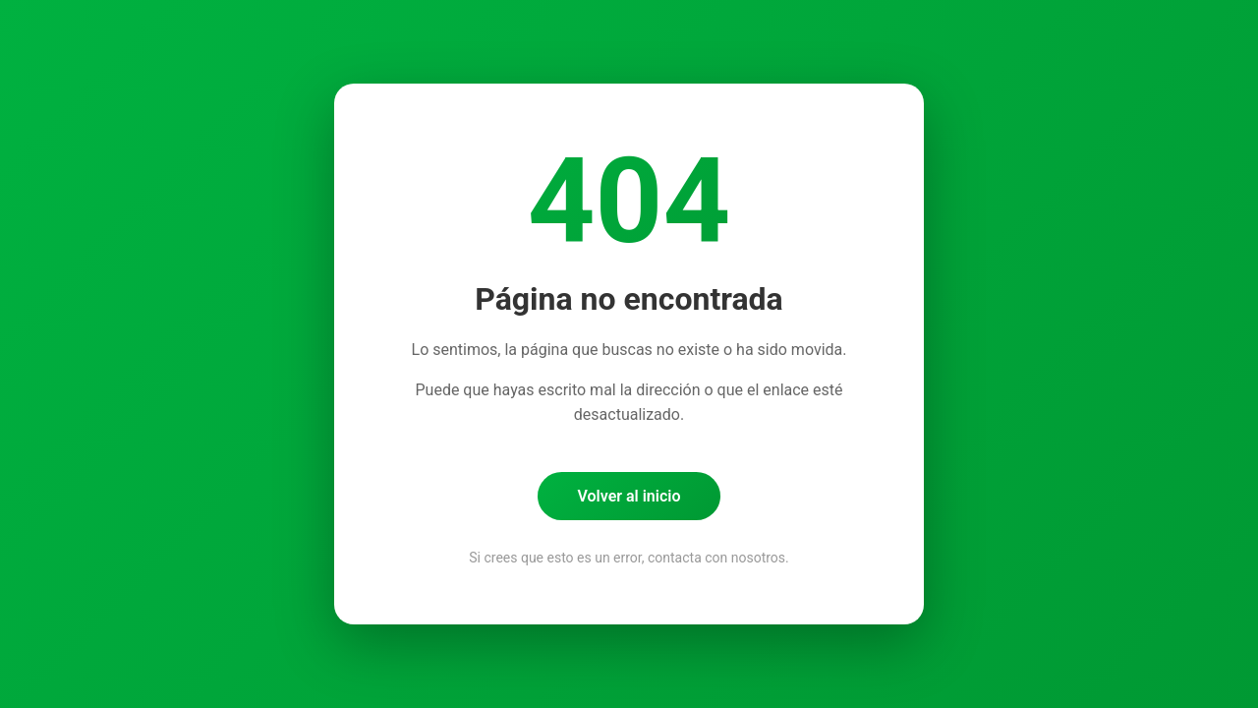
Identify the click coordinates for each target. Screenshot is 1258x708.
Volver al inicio (628, 496)
